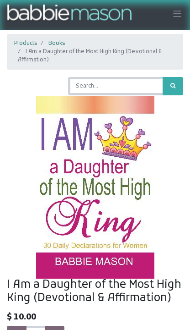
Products (25, 43)
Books (56, 43)
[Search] (173, 86)
